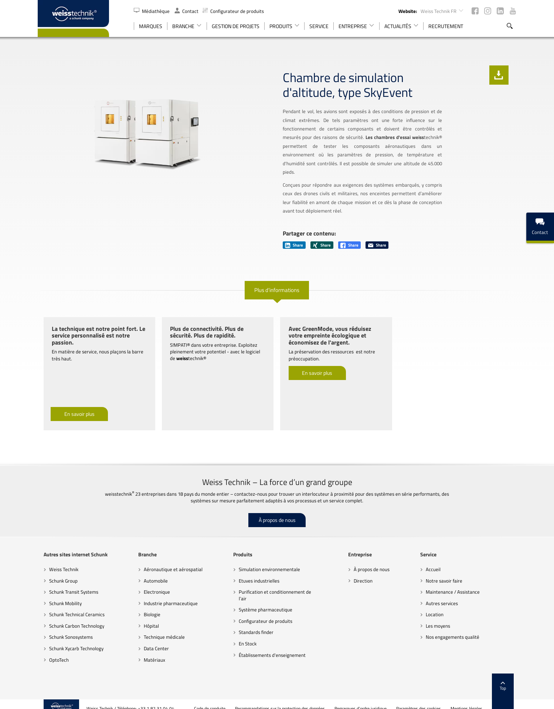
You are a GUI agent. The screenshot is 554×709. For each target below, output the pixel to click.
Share (294, 237)
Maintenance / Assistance (456, 583)
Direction (364, 572)
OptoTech (53, 651)
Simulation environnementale (268, 560)
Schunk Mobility (59, 594)
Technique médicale (160, 628)
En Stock (246, 635)
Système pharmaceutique (264, 601)
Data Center (153, 640)
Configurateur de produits (233, 11)
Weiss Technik (57, 560)
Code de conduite (215, 699)
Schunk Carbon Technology (70, 617)
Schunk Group (57, 572)
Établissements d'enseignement (271, 646)
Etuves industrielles (258, 572)
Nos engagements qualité (456, 628)
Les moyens (441, 617)
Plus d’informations (277, 281)
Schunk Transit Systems (67, 583)
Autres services (445, 594)
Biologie (148, 606)
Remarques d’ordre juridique (366, 699)
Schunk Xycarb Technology (70, 640)
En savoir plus (73, 405)
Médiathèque (152, 11)
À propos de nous (277, 511)
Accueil (436, 560)
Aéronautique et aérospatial (169, 560)
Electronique (153, 583)
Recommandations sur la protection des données (286, 699)
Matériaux (151, 651)
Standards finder (255, 623)
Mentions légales (472, 699)
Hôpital (148, 617)
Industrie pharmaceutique (167, 594)
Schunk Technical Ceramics (71, 606)
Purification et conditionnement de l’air (274, 587)
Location (438, 606)
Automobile (152, 572)
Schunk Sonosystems (65, 628)
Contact (186, 11)
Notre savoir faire (447, 572)
